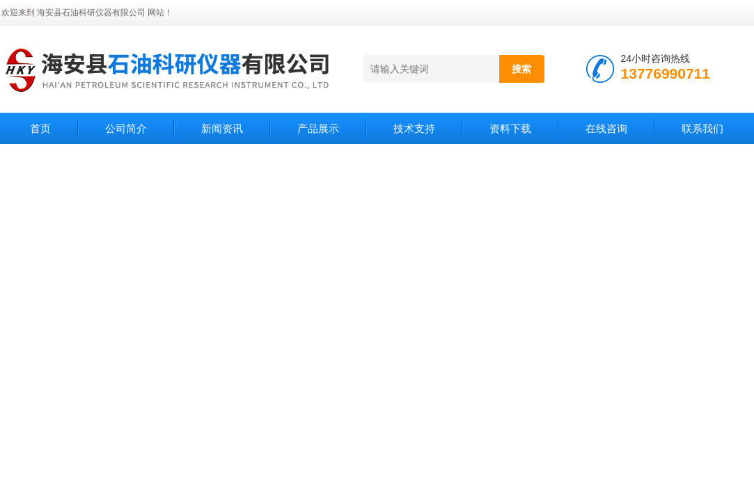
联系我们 (702, 128)
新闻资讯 (222, 128)
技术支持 (414, 128)
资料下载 (510, 128)
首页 (40, 128)
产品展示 (318, 128)
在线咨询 (606, 128)
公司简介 (126, 128)
